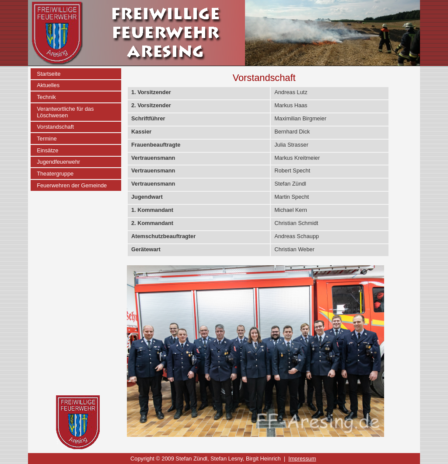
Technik (46, 97)
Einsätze (47, 150)
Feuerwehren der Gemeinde (72, 185)
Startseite (48, 73)
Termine (47, 138)
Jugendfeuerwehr (58, 161)
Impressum (302, 458)
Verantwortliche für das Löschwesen (65, 112)
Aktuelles (48, 85)
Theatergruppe (55, 173)
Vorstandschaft (55, 126)
